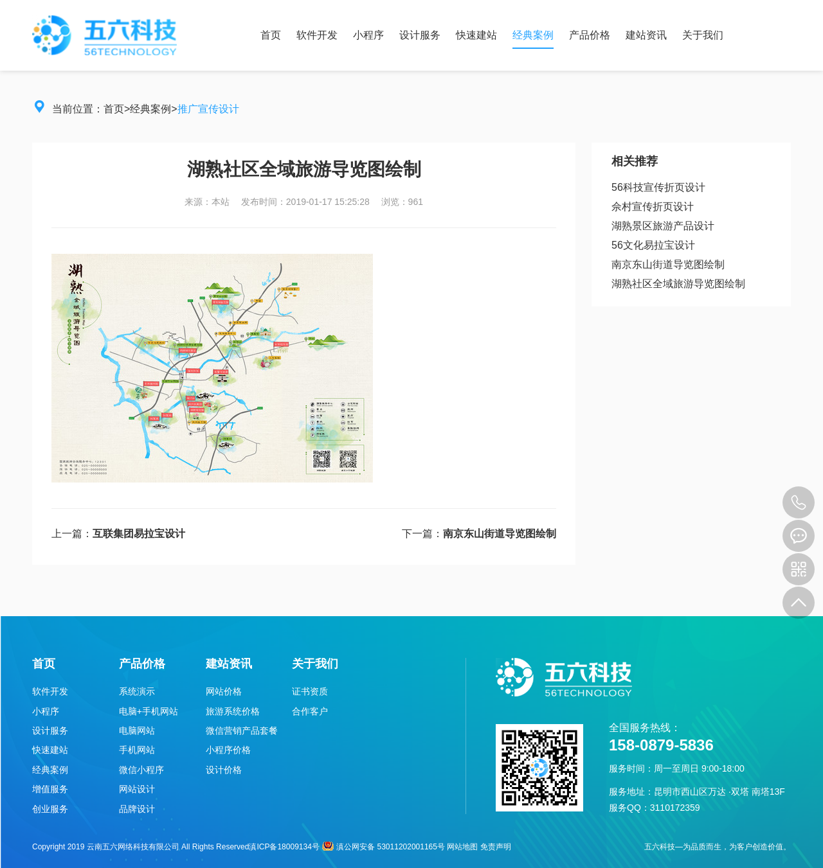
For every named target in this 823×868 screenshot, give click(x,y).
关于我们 (702, 35)
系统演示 (137, 691)
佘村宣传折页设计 (652, 206)
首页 (270, 35)
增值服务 (50, 789)
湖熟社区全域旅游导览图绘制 (678, 283)
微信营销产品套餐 (242, 730)
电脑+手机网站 (148, 711)
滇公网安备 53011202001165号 (383, 846)
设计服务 (419, 35)
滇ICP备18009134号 (284, 846)
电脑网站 (137, 730)
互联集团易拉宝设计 (139, 533)
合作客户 (310, 711)
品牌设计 (137, 809)
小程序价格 (228, 750)
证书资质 (310, 691)
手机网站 (137, 750)
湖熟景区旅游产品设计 (662, 225)
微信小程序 (141, 770)
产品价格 (589, 35)
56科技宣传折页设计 (658, 187)
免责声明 (495, 846)
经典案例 (533, 35)
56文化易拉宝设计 (653, 245)
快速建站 (476, 35)
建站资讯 (646, 35)
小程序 (368, 35)
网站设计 (137, 789)
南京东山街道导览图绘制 (499, 533)
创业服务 (50, 809)
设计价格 (224, 770)
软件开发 (317, 35)
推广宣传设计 (208, 108)
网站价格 (224, 691)
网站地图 (462, 846)
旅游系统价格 (233, 711)
